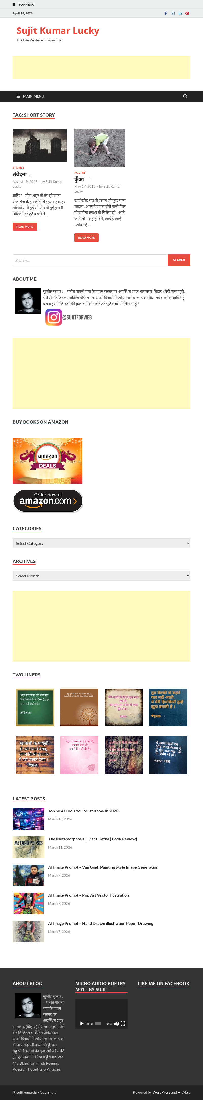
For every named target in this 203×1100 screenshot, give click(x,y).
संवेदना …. (23, 174)
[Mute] (116, 1023)
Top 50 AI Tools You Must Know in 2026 (83, 810)
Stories (18, 167)
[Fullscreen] (122, 1023)
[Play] (81, 1023)
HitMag (184, 1092)
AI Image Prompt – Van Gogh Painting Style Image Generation (103, 867)
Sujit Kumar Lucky (57, 30)
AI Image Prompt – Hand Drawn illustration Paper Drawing (100, 923)
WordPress (161, 1092)
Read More (23, 225)
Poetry (80, 172)
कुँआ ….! (83, 179)
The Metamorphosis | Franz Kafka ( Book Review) (92, 838)
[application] (101, 1013)
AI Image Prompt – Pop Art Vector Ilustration (88, 895)
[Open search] (185, 96)
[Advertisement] (105, 67)
